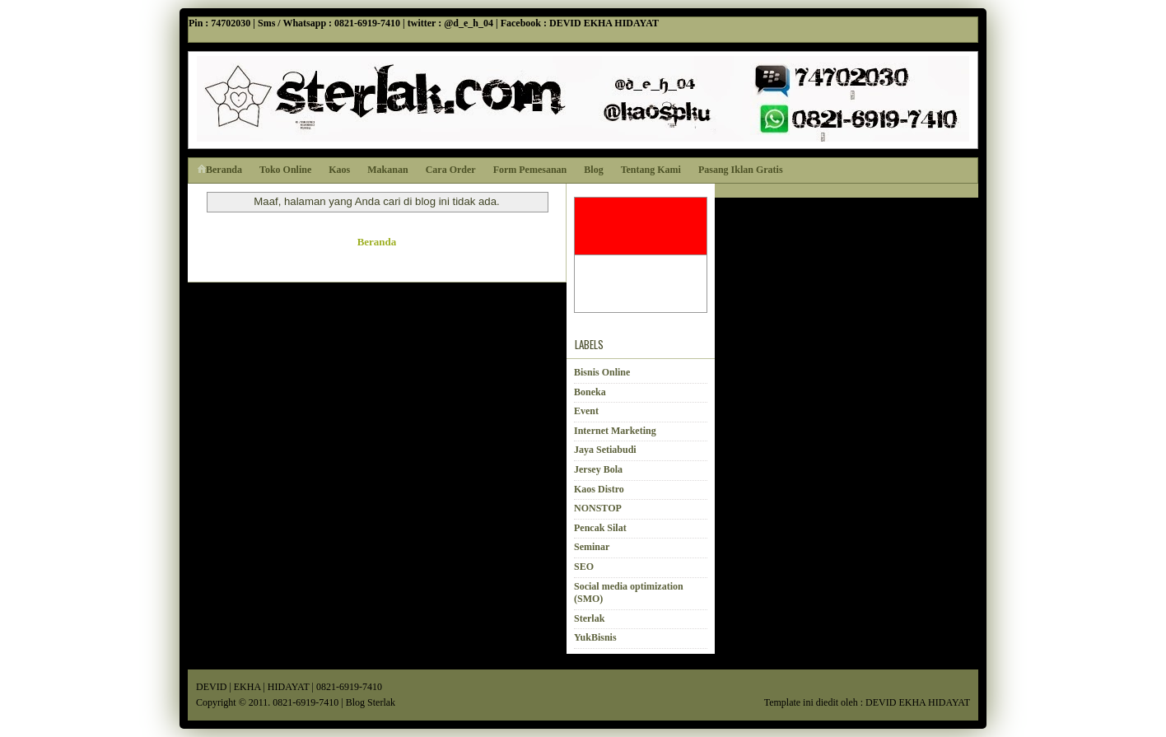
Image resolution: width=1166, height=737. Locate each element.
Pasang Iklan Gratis (740, 169)
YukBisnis (595, 637)
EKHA (247, 687)
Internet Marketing (615, 430)
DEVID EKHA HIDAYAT (917, 702)
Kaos (339, 169)
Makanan (387, 169)
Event (586, 411)
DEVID (211, 687)
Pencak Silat (600, 528)
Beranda (219, 169)
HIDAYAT (289, 687)
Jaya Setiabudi (605, 449)
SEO (584, 566)
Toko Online (285, 169)
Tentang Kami (651, 169)
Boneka (590, 392)
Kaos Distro (599, 489)
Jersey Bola (598, 469)
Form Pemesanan (530, 169)
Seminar (591, 547)
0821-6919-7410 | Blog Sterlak (334, 702)
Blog (593, 169)
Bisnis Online (602, 372)
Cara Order (451, 169)
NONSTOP (598, 508)
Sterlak (589, 618)
